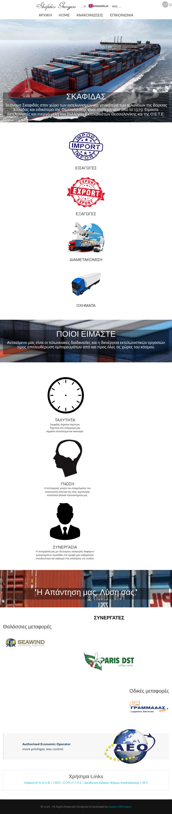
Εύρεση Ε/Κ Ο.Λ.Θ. (37, 783)
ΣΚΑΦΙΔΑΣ (86, 96)
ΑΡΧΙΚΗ (45, 15)
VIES (144, 783)
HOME (64, 15)
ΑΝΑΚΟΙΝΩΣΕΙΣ (89, 15)
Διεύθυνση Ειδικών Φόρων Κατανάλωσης (112, 783)
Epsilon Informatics (119, 806)
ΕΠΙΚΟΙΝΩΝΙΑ (121, 15)
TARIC (57, 783)
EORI (67, 783)
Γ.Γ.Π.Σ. (77, 783)
